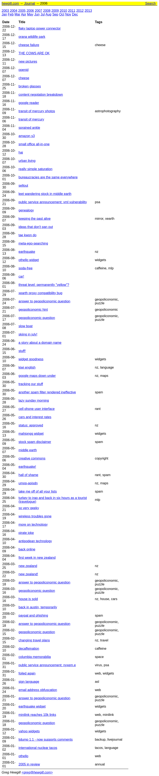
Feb (11, 14)
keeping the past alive (35, 218)
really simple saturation (36, 169)
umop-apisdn (28, 483)
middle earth (28, 450)
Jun (37, 14)
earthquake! (27, 466)
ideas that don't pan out (36, 227)
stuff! (22, 351)
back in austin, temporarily (38, 607)
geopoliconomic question (37, 318)
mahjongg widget (31, 433)
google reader (29, 103)
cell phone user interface (37, 409)
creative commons (32, 458)
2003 (5, 10)
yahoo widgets (29, 731)
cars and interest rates (35, 417)
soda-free (26, 268)
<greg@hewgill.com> (37, 772)
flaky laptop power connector (40, 28)
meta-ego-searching (33, 243)
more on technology (33, 524)
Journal (29, 3)
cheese (24, 78)
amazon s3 (27, 136)
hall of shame (28, 475)
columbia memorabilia (35, 657)
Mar (17, 14)
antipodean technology (35, 541)
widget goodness (31, 359)
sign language (29, 681)
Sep (55, 14)
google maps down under (37, 375)
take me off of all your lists (38, 491)
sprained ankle (29, 127)
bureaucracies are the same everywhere (48, 177)
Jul (43, 14)
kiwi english (27, 367)
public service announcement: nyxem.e (47, 665)
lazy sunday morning (34, 400)
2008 (47, 10)
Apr (23, 14)
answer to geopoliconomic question (44, 301)
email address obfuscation (38, 690)
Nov (68, 14)
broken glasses (30, 86)
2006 (30, 10)
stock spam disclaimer (35, 442)
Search (150, 3)
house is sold (28, 599)
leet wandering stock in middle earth (45, 194)
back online (27, 549)
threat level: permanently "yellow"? (44, 285)
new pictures (28, 61)
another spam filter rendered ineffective (47, 392)
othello (23, 756)
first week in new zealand (37, 557)
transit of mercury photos (37, 111)
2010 (63, 10)
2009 (55, 10)
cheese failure (29, 45)
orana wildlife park (32, 36)
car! (21, 276)
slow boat (26, 326)
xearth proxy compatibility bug (41, 293)
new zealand (28, 566)
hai (21, 152)
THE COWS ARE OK (34, 53)
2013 (88, 10)
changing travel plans (34, 640)
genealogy (26, 210)
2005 (22, 10)
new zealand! (28, 574)
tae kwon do (27, 235)
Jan (4, 14)
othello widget (29, 260)
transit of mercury (31, 119)
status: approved (31, 425)
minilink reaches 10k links (37, 714)
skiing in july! (28, 334)
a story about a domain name (40, 342)
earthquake (27, 251)
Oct (61, 14)
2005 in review (29, 764)
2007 (38, 10)
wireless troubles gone (35, 516)
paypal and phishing (33, 615)
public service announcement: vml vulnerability (53, 202)
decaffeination (29, 648)
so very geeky (29, 508)
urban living (27, 160)
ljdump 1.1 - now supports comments (46, 739)
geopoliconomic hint (33, 309)
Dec (75, 14)
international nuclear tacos (38, 748)
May (30, 14)
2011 (71, 10)
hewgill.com (10, 3)
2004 (13, 10)
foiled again (27, 673)
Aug (48, 14)
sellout (23, 185)
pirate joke (26, 533)
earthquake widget (32, 706)
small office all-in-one (34, 144)
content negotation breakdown (41, 94)
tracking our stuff (31, 384)
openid (24, 70)
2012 (80, 10)
